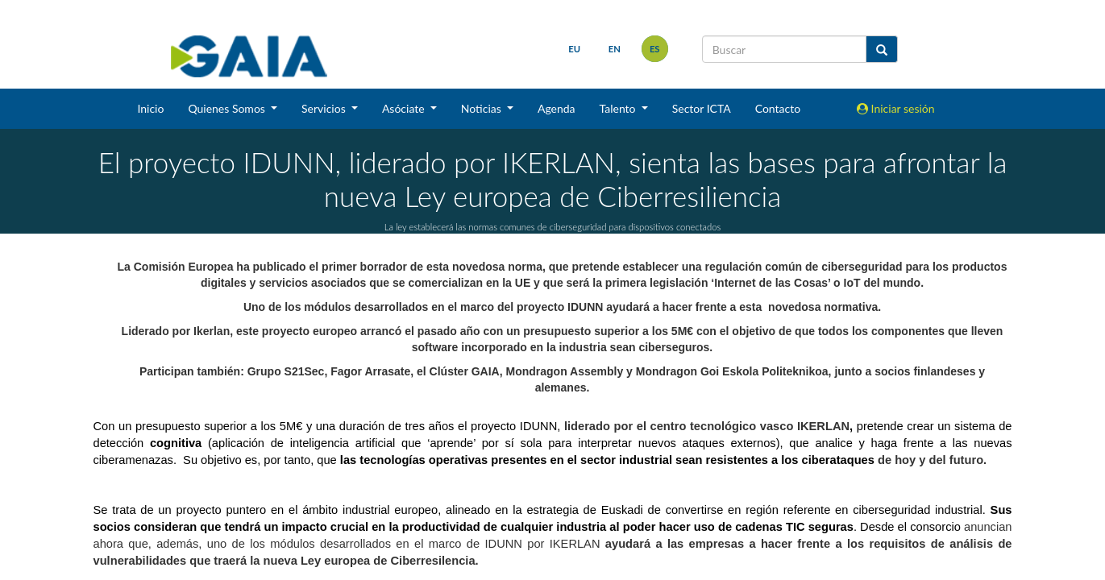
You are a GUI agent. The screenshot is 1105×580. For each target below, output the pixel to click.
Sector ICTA (701, 108)
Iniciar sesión (896, 108)
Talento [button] (619, 108)
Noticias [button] (483, 108)
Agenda (556, 108)
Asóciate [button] (404, 108)
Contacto (777, 108)
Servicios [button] (324, 108)
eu (574, 49)
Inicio (150, 108)
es (655, 49)
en (615, 49)
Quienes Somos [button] (228, 108)
